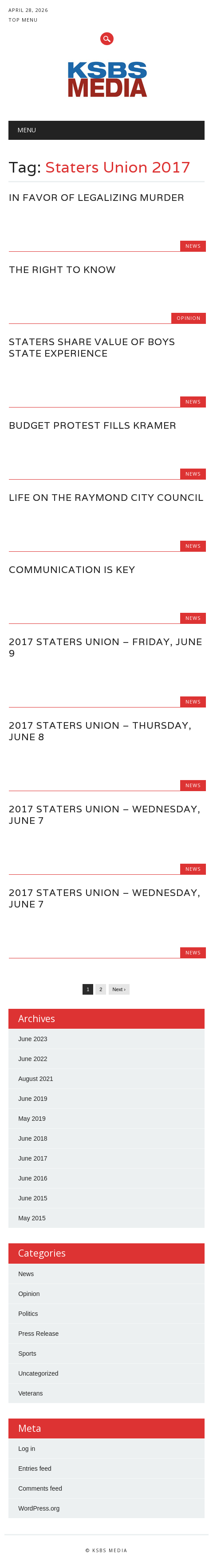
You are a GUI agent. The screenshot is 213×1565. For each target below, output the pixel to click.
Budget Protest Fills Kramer (93, 425)
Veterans (30, 1393)
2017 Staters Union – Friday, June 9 (105, 647)
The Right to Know (62, 270)
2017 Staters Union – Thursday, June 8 (100, 731)
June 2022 (32, 1058)
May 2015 (31, 1218)
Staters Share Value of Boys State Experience (92, 347)
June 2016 (32, 1178)
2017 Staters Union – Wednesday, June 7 (105, 815)
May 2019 (31, 1118)
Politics (28, 1313)
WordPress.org (38, 1508)
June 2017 (32, 1158)
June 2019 (32, 1098)
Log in (26, 1448)
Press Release (38, 1333)
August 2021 (35, 1078)
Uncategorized (38, 1373)
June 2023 (32, 1038)
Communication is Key (72, 570)
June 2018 (32, 1138)
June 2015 (32, 1198)
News (193, 245)
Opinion (189, 318)
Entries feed (34, 1468)
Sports (27, 1353)
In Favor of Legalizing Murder (97, 198)
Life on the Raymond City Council (106, 498)
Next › (119, 989)
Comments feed (40, 1488)
